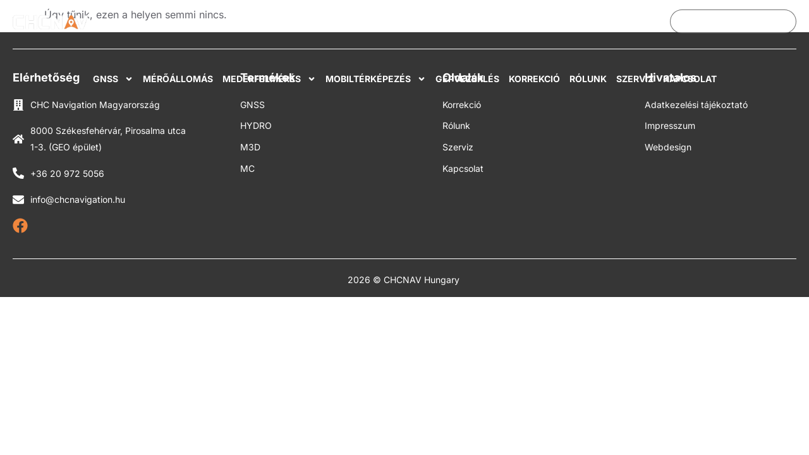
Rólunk (588, 78)
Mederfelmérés (269, 79)
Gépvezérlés (467, 78)
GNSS (113, 79)
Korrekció (534, 78)
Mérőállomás (178, 78)
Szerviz (635, 78)
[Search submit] (788, 21)
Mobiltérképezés (375, 79)
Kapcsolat (690, 78)
